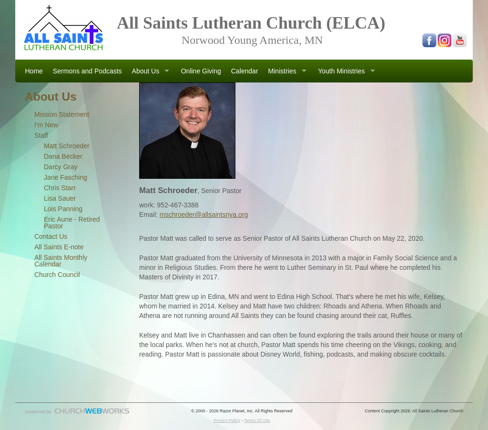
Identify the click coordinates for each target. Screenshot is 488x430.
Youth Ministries (341, 71)
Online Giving (201, 71)
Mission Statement (61, 114)
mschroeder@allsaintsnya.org (204, 214)
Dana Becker (63, 156)
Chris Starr (60, 188)
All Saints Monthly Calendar (60, 261)
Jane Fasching (65, 177)
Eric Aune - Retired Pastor (72, 222)
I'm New (46, 125)
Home (34, 71)
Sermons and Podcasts (87, 71)
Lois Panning (63, 209)
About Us (146, 71)
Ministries (282, 71)
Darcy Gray (61, 167)
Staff (41, 135)
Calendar (244, 71)
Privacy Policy (227, 420)
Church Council (57, 274)
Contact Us (50, 236)
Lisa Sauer (60, 198)
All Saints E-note (59, 247)
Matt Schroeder (67, 146)
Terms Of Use (257, 420)
